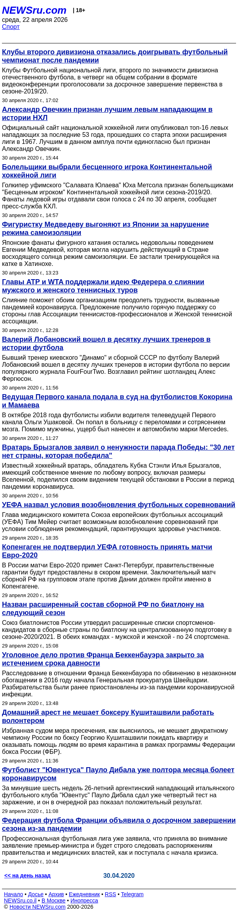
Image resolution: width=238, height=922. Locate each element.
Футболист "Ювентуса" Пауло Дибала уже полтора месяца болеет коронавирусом (118, 774)
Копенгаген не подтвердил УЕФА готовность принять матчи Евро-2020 (107, 551)
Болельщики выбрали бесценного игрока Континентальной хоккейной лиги (107, 171)
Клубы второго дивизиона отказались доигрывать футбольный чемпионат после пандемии (115, 56)
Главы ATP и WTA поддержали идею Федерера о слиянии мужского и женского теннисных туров (103, 286)
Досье (36, 894)
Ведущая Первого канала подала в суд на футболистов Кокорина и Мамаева (117, 401)
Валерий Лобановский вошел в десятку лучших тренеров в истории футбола (106, 343)
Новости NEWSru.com (37, 907)
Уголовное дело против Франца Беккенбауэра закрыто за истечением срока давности (103, 659)
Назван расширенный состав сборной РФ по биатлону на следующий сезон (103, 609)
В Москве (53, 900)
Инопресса (84, 900)
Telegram (132, 894)
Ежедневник (84, 894)
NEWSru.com (34, 10)
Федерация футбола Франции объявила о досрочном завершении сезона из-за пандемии (119, 824)
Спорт (11, 26)
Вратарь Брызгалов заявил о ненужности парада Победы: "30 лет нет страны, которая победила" (118, 451)
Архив (56, 894)
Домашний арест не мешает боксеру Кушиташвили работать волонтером (108, 717)
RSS (110, 894)
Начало (13, 894)
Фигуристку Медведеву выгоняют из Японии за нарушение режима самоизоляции (105, 229)
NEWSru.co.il (20, 900)
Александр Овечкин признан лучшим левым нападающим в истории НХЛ (107, 114)
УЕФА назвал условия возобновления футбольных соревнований (118, 505)
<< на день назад (27, 875)
